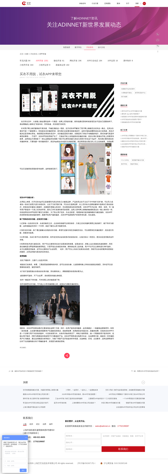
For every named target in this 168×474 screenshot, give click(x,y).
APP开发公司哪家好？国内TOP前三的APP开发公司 (127, 394)
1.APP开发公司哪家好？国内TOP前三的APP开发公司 (137, 135)
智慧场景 (66, 47)
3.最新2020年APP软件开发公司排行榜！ (133, 141)
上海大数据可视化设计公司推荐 (34, 407)
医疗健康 (124, 96)
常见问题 (25, 60)
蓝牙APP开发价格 (60, 403)
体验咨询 (82, 3)
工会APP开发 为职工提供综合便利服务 (69, 398)
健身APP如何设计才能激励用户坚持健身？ (26, 371)
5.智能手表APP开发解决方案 (129, 146)
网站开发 (76, 60)
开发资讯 (89, 47)
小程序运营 (45, 65)
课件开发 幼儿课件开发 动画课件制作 (36, 398)
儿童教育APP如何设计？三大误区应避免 (102, 398)
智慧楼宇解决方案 (138, 160)
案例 (118, 3)
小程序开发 (27, 65)
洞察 (137, 3)
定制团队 (107, 3)
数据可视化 (134, 164)
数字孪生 (78, 47)
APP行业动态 (95, 60)
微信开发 (59, 60)
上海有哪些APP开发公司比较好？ (84, 403)
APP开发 (42, 60)
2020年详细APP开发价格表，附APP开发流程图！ (79, 394)
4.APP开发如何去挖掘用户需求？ (131, 119)
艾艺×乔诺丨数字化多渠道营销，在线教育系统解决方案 (125, 390)
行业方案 (95, 3)
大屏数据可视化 (126, 92)
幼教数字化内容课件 (128, 89)
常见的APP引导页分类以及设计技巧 (35, 403)
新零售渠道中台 (140, 92)
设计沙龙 (101, 47)
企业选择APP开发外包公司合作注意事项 (130, 407)
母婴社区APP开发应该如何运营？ (145, 371)
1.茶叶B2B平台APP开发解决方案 (131, 111)
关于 (127, 3)
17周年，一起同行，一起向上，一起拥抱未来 (82, 390)
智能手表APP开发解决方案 (135, 403)
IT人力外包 (125, 160)
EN (144, 3)
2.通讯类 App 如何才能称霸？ (130, 114)
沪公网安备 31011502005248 (113, 463)
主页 (21, 54)
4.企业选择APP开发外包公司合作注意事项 (134, 144)
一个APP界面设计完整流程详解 (134, 398)
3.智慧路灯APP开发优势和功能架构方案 (133, 116)
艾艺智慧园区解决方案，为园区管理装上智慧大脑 (40, 390)
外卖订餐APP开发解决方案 (110, 403)
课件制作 (128, 60)
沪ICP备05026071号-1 (86, 463)
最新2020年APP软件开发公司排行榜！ (36, 394)
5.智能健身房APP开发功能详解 (130, 122)
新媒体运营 (63, 65)
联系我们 (123, 449)
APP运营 (113, 60)
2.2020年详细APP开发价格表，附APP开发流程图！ (137, 138)
